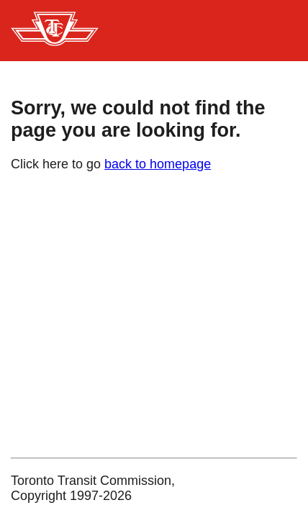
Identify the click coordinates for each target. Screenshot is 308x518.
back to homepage (157, 164)
